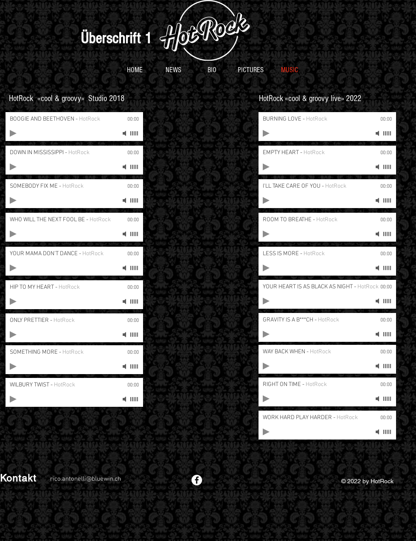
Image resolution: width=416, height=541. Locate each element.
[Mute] (125, 133)
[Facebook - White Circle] (196, 480)
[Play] (13, 133)
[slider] (134, 133)
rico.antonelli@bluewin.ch (85, 479)
